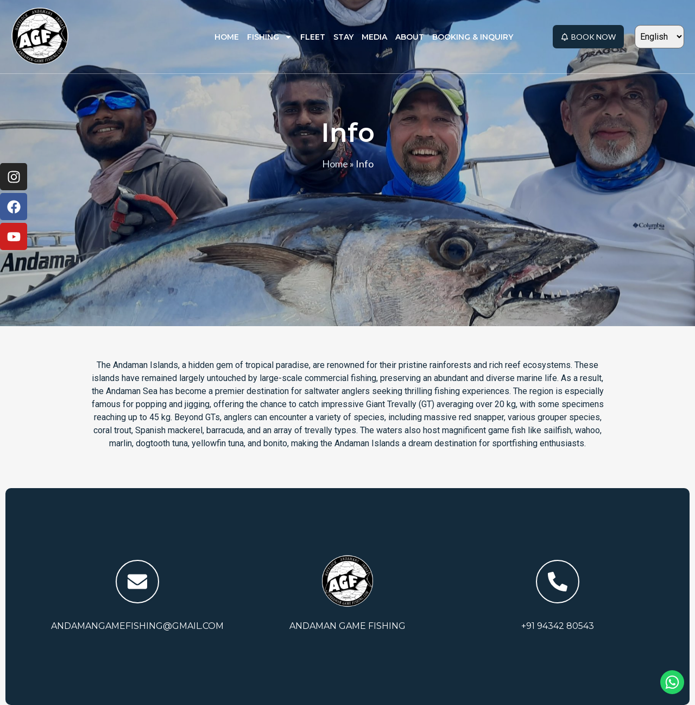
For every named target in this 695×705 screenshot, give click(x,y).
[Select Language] (659, 36)
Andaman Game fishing (347, 626)
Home (226, 37)
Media (374, 37)
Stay (343, 37)
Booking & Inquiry (472, 37)
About (409, 37)
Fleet (312, 37)
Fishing (269, 37)
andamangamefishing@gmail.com (137, 626)
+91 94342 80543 (557, 626)
